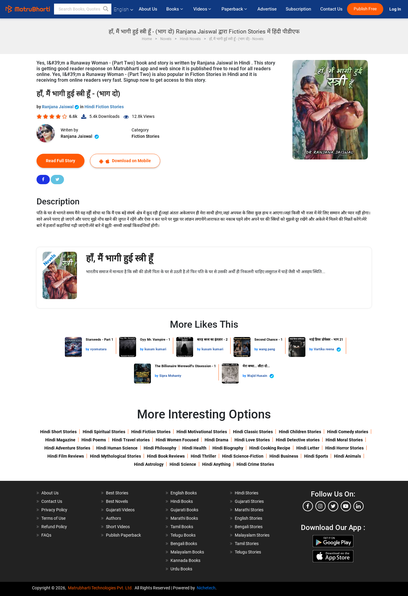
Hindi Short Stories (58, 431)
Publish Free (365, 9)
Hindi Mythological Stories (115, 456)
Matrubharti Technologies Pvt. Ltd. (101, 587)
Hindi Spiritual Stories (104, 431)
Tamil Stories (247, 543)
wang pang (267, 349)
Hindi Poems (93, 439)
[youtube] (346, 506)
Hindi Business (283, 456)
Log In (395, 9)
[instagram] (320, 506)
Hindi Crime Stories (255, 464)
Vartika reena (327, 349)
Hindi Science (183, 464)
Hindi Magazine (60, 439)
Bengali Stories (249, 526)
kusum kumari (155, 349)
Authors (113, 518)
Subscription (298, 9)
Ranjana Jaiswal (61, 106)
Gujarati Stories (249, 501)
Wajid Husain (260, 376)
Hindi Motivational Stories (202, 431)
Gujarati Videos (120, 509)
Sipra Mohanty (170, 376)
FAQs (46, 535)
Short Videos (118, 526)
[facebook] (308, 506)
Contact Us (331, 9)
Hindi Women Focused (177, 439)
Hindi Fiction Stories (104, 106)
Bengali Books (184, 543)
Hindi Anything (216, 464)
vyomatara (98, 349)
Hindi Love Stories (252, 439)
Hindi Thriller (203, 456)
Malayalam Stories (252, 535)
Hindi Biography (227, 448)
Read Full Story (60, 160)
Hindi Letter (307, 448)
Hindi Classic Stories (253, 431)
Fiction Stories (145, 136)
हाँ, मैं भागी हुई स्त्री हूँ (119, 258)
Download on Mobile (125, 160)
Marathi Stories (249, 509)
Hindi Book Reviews (166, 456)
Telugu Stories (248, 552)
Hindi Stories (246, 492)
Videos (202, 9)
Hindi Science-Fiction (242, 456)
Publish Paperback (123, 535)
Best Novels (117, 501)
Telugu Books (183, 535)
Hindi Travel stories (131, 439)
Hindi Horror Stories (344, 448)
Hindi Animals (347, 456)
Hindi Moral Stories (344, 439)
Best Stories (117, 492)
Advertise (267, 9)
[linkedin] (358, 506)
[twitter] (333, 506)
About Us (148, 9)
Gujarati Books (184, 509)
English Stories (248, 518)
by (88, 349)
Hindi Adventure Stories (67, 448)
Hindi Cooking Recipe (269, 448)
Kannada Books (185, 560)
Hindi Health (194, 448)
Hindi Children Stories (300, 431)
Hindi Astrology (149, 464)
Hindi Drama (216, 439)
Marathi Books (184, 518)
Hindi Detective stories (298, 439)
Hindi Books (182, 501)
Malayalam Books (187, 552)
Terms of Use (53, 518)
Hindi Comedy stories (347, 431)
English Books (184, 492)
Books (175, 9)
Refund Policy (54, 526)
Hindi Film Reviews (65, 456)
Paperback (235, 9)
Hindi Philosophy (160, 448)
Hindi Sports (316, 456)
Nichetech (206, 587)
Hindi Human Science (117, 448)
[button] (105, 9)
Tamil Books (182, 526)
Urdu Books (181, 568)
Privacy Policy (54, 509)
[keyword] (82, 9)
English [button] (123, 9)
